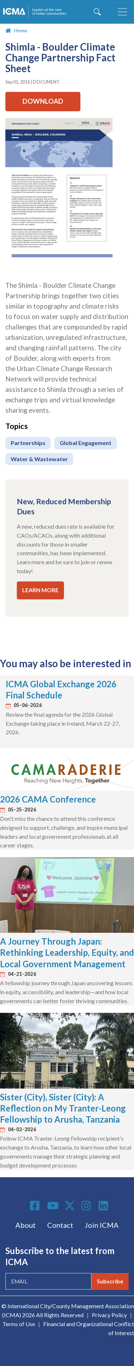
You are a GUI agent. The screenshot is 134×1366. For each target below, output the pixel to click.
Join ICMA (102, 1225)
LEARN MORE (40, 589)
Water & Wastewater (39, 458)
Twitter (70, 1205)
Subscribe (110, 1281)
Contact (60, 1225)
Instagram (87, 1205)
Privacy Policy (109, 1314)
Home (20, 30)
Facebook (35, 1205)
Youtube (53, 1206)
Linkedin (104, 1205)
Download (43, 101)
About (25, 1225)
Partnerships (28, 442)
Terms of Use (19, 1323)
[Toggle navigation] (122, 12)
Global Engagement (85, 442)
